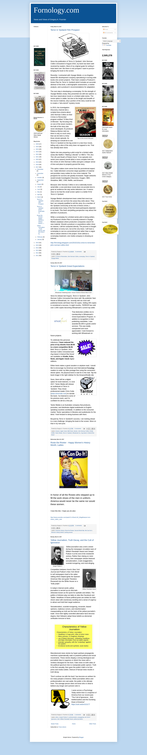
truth (58, 719)
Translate (106, 45)
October (39, 177)
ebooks (76, 431)
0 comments (78, 251)
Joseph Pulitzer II (63, 717)
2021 (37, 157)
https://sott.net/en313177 (80, 704)
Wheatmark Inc (76, 433)
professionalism (73, 717)
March (39, 197)
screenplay (82, 256)
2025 (37, 146)
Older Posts (92, 724)
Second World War (79, 530)
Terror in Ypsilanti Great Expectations (67, 266)
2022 (37, 154)
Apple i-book (63, 431)
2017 (37, 167)
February (40, 237)
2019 (37, 162)
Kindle (91, 431)
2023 (37, 151)
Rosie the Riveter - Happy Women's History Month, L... (41, 219)
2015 (37, 245)
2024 (37, 149)
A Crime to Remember (61, 256)
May (38, 192)
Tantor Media (58, 433)
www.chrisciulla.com (58, 394)
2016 (37, 242)
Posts (105, 29)
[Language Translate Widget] (111, 41)
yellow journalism (78, 719)
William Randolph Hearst (66, 719)
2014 (37, 248)
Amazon (57, 431)
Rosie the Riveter (69, 530)
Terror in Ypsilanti (90, 256)
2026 (37, 144)
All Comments (108, 32)
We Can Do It (88, 530)
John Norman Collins (73, 256)
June (38, 189)
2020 (37, 159)
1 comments (78, 714)
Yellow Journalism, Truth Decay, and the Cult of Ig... (41, 229)
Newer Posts (54, 724)
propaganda (81, 717)
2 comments (78, 525)
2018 (37, 164)
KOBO (53, 433)
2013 (37, 250)
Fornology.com (56, 10)
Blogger (81, 737)
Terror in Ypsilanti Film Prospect (65, 30)
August (39, 184)
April (38, 194)
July (38, 187)
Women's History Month (57, 532)
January (39, 239)
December (40, 169)
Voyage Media (55, 258)
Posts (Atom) (62, 727)
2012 (37, 253)
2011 (37, 255)
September (40, 180)
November (40, 173)
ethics (56, 717)
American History (59, 530)
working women (68, 532)
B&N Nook (70, 431)
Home (73, 724)
